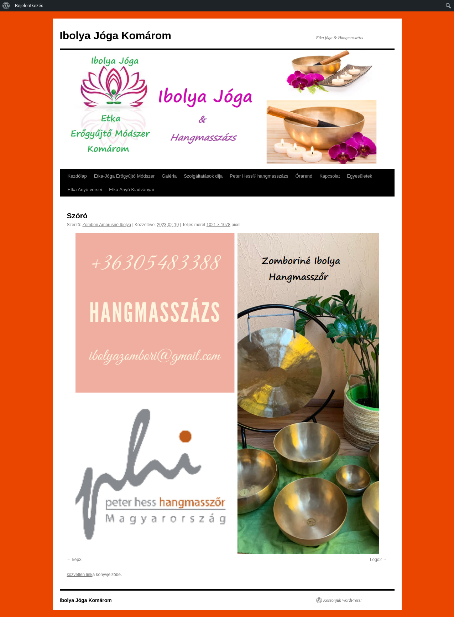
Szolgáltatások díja (203, 176)
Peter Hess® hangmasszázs (259, 176)
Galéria (169, 176)
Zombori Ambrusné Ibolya (107, 224)
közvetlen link (80, 574)
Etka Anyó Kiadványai (131, 189)
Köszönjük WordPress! (342, 600)
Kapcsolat (329, 176)
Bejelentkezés (29, 5)
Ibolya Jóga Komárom (115, 35)
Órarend (304, 176)
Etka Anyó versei (85, 189)
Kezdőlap (77, 176)
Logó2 (376, 559)
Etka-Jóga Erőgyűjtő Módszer (124, 176)
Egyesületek (359, 176)
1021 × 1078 (218, 224)
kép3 (77, 559)
